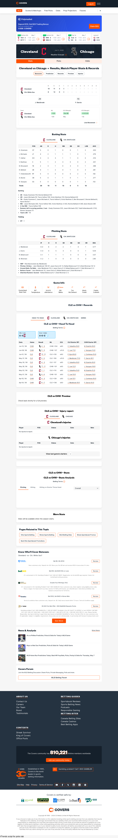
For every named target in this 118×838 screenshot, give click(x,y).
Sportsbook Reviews (70, 701)
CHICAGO (67, 416)
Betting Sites (69, 713)
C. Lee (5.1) (71, 378)
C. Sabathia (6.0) (73, 346)
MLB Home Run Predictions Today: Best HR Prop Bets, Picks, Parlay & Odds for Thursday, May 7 (60, 655)
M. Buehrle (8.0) (89, 346)
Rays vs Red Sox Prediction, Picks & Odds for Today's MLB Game (50, 645)
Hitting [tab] (32, 487)
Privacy (34, 785)
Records (61, 74)
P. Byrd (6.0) (72, 354)
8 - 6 (43, 374)
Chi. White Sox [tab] (67, 139)
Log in (90, 4)
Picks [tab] (59, 61)
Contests (22, 727)
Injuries (80, 74)
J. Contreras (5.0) (90, 354)
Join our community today (59, 760)
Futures (83, 11)
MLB (19, 11)
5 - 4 (43, 350)
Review (95, 561)
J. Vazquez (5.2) (89, 350)
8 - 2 (43, 382)
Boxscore (38, 74)
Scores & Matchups (33, 11)
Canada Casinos (68, 721)
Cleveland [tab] (49, 139)
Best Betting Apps (69, 724)
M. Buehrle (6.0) (89, 362)
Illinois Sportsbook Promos (86, 535)
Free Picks (48, 11)
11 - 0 (43, 366)
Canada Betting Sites (71, 718)
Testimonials (22, 713)
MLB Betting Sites (65, 535)
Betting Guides (70, 696)
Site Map (20, 785)
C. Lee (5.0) (72, 374)
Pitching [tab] (23, 487)
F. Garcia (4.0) (89, 383)
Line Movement (89, 123)
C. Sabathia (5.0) (73, 370)
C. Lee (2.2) (72, 366)
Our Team (20, 707)
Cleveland (29, 51)
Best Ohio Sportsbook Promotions (32, 541)
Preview (71, 74)
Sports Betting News (70, 704)
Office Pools (22, 738)
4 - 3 (43, 346)
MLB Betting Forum (59, 677)
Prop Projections (70, 11)
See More (59, 621)
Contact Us (21, 701)
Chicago (87, 51)
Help (28, 785)
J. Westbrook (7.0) (74, 358)
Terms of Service (46, 785)
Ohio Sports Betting (27, 535)
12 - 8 (43, 354)
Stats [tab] (30, 61)
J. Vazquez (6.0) (89, 366)
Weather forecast (57, 55)
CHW (32, 346)
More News (96, 630)
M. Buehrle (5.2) (89, 370)
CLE (31, 354)
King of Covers (23, 735)
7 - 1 (42, 370)
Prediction (49, 74)
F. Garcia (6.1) (89, 358)
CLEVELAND (52, 416)
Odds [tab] (87, 61)
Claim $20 (94, 26)
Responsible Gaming (70, 710)
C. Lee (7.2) (71, 350)
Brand (19, 710)
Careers (20, 704)
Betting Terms (59, 328)
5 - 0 (43, 358)
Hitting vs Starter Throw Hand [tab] (50, 487)
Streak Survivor (23, 732)
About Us (22, 696)
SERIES (83, 318)
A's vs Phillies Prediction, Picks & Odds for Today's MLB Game (48, 635)
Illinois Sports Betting (47, 535)
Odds (58, 11)
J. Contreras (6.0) (90, 378)
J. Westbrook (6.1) (74, 383)
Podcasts (65, 707)
